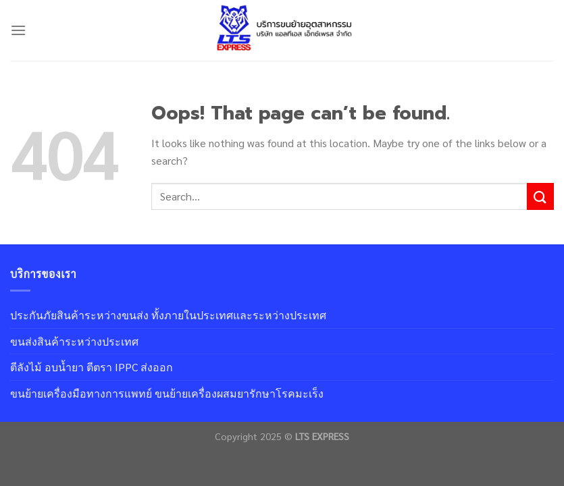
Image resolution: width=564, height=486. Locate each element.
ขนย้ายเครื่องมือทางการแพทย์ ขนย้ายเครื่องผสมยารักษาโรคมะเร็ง (167, 393)
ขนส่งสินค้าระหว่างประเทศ (74, 341)
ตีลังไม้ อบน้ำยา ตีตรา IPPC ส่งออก (91, 367)
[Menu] (18, 30)
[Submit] (540, 196)
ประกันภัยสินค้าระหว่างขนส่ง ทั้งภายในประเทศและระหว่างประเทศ (168, 315)
